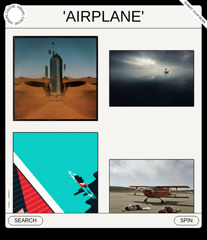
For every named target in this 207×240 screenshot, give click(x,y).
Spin (186, 220)
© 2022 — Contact (9, 198)
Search (25, 220)
